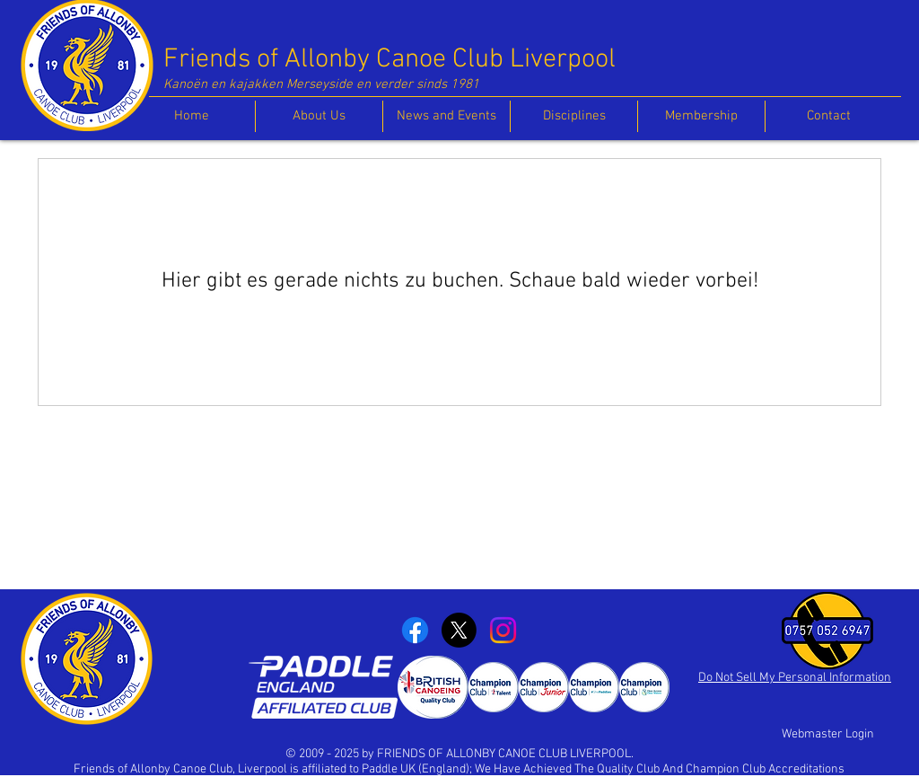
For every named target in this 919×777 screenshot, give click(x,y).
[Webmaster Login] (827, 735)
